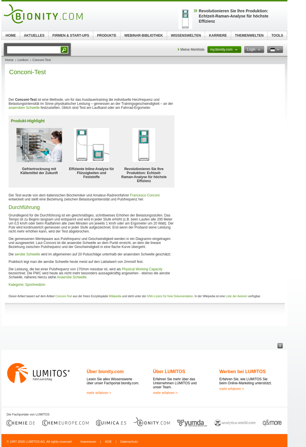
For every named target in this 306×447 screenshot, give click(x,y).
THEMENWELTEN (249, 36)
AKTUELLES (34, 36)
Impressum (88, 441)
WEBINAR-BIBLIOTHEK (143, 36)
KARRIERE (218, 36)
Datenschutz (129, 441)
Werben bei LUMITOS (242, 371)
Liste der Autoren (236, 296)
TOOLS (277, 36)
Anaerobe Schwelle (71, 277)
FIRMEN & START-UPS (70, 36)
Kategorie (16, 285)
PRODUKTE (106, 36)
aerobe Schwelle (27, 254)
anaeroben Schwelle (24, 108)
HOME (11, 36)
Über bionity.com (105, 371)
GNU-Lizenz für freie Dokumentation (170, 296)
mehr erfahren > (99, 393)
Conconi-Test (63, 296)
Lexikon (22, 60)
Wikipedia (115, 296)
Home (9, 60)
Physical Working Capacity (142, 269)
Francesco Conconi (145, 195)
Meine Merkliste (192, 50)
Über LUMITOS (169, 371)
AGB (108, 441)
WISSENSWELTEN (186, 36)
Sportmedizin (35, 285)
